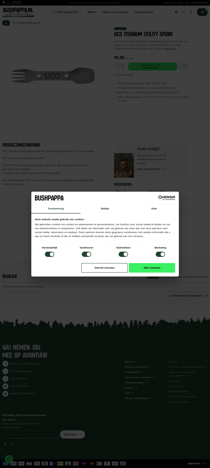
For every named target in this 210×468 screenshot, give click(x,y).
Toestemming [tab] (56, 208)
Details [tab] (105, 208)
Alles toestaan (152, 267)
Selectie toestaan (104, 267)
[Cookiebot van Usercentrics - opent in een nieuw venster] (160, 197)
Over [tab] (154, 208)
